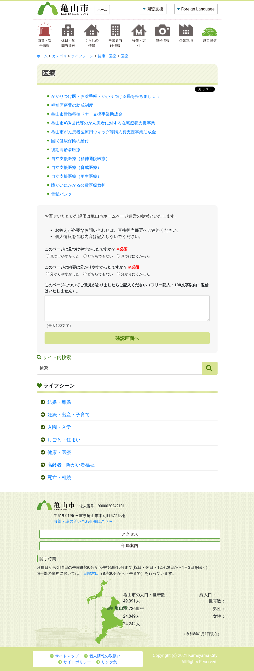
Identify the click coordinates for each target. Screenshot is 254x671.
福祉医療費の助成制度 (72, 105)
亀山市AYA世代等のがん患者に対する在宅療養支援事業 (103, 123)
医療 (124, 56)
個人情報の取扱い (102, 656)
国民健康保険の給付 (70, 140)
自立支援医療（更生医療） (76, 176)
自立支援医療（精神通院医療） (80, 158)
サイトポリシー (74, 662)
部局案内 (129, 545)
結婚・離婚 (59, 402)
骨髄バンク (61, 194)
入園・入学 (59, 427)
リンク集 (106, 662)
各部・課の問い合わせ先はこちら (83, 521)
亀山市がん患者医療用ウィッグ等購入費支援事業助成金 (103, 131)
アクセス (129, 534)
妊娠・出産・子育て (68, 414)
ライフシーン (82, 56)
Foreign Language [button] (197, 9)
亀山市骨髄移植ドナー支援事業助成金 (86, 114)
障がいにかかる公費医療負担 (78, 185)
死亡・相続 (59, 477)
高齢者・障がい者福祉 (71, 465)
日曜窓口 (91, 573)
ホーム (102, 10)
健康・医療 (107, 56)
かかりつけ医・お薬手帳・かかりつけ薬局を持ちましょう (105, 96)
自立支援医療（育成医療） (76, 167)
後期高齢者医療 (65, 149)
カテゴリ (59, 56)
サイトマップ (64, 656)
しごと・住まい (63, 439)
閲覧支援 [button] (155, 9)
